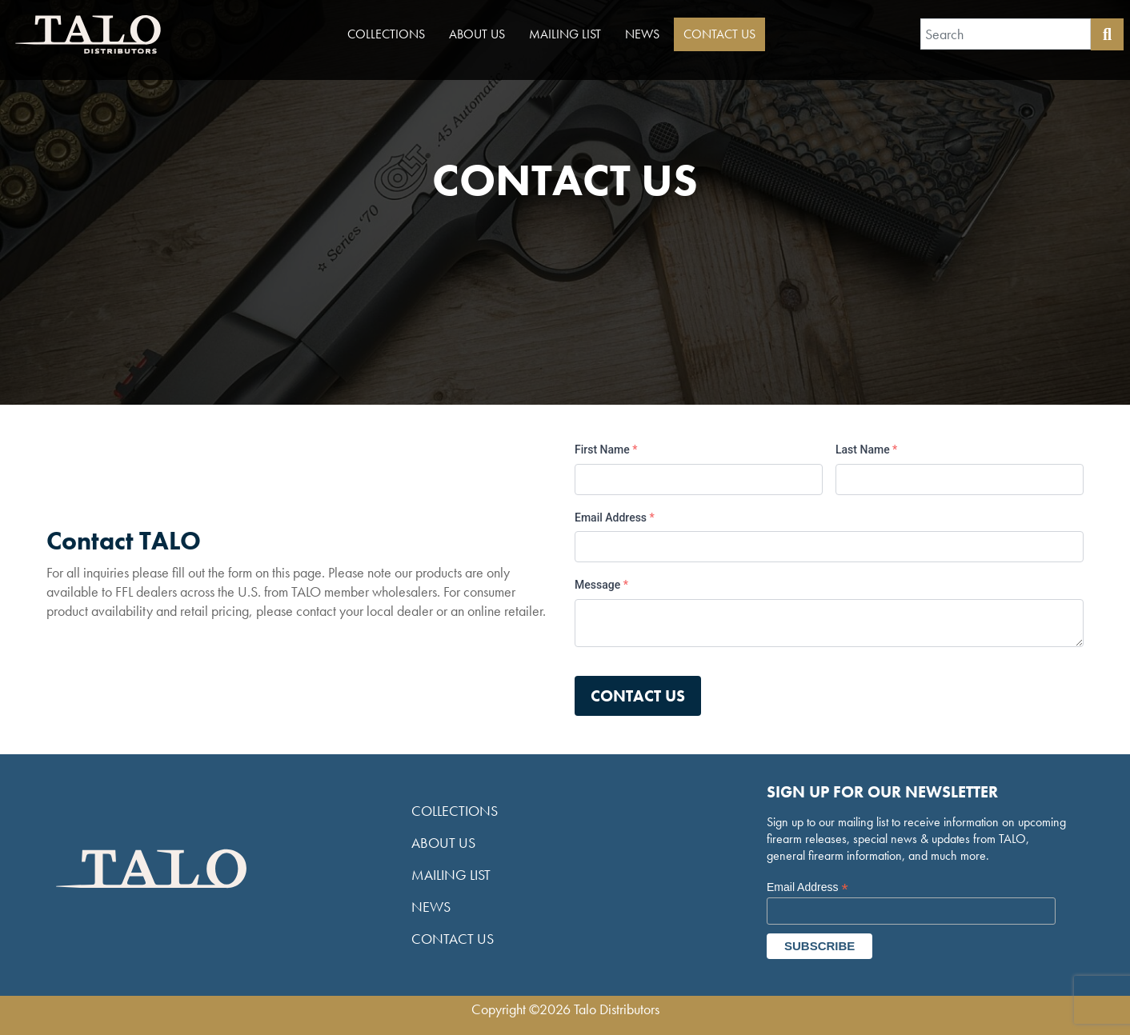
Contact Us (719, 34)
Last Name (866, 449)
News (642, 34)
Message (601, 584)
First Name (606, 449)
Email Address (615, 517)
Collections (386, 34)
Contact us (638, 695)
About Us (477, 34)
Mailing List (565, 34)
